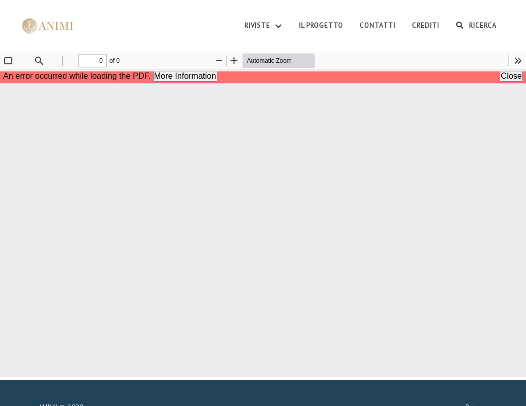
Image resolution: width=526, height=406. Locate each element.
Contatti (378, 25)
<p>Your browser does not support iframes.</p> (263, 214)
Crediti (425, 25)
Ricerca (476, 25)
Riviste (264, 26)
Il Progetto (321, 25)
